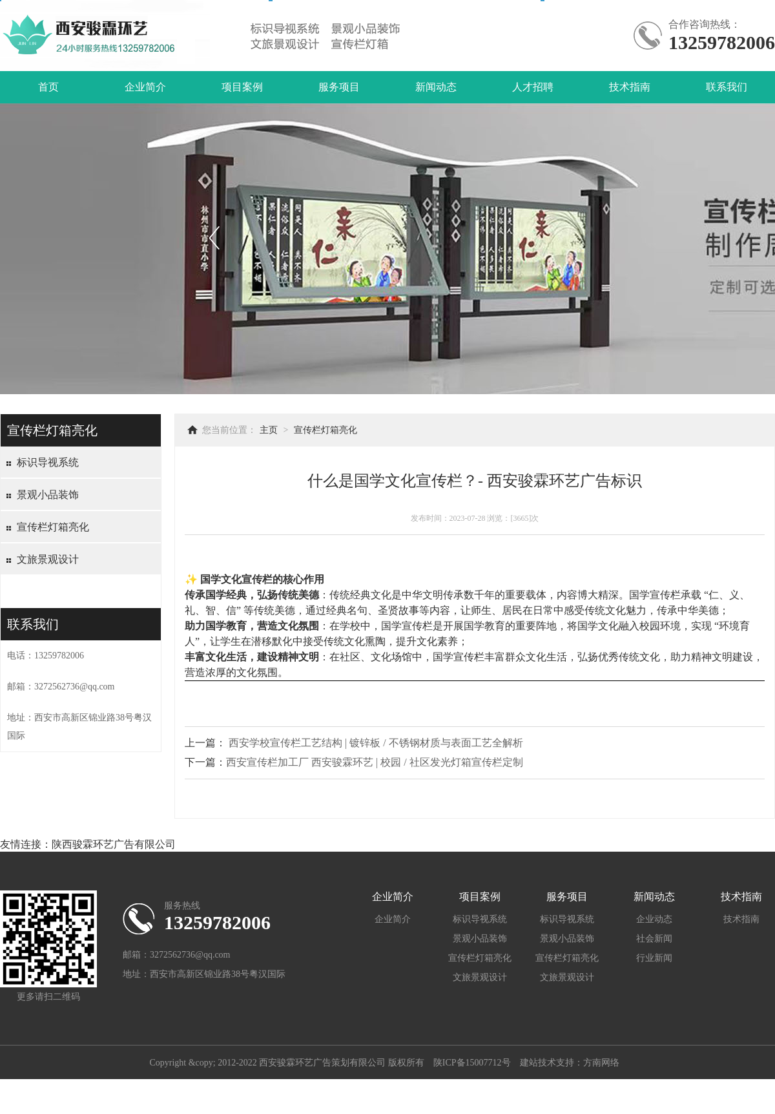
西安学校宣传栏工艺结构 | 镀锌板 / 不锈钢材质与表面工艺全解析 (376, 742)
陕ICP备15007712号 (472, 1062)
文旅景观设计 (48, 559)
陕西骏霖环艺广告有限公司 (114, 844)
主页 (269, 430)
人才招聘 (532, 86)
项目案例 (242, 86)
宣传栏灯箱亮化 (53, 526)
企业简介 (145, 86)
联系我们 (726, 86)
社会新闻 (654, 938)
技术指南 (629, 86)
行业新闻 (654, 958)
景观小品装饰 (48, 494)
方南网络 (601, 1062)
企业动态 (654, 919)
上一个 (214, 237)
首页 (48, 86)
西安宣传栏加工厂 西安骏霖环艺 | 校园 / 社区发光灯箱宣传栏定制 (374, 762)
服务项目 (339, 86)
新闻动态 (436, 86)
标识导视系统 (48, 462)
